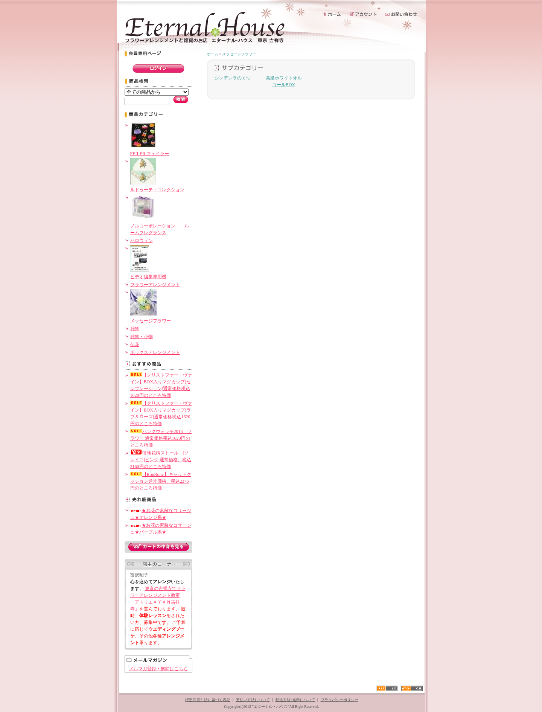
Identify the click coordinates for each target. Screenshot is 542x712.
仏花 (134, 344)
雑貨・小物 (141, 336)
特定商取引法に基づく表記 (207, 700)
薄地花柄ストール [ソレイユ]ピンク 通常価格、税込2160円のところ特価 (161, 459)
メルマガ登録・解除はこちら (158, 668)
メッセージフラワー (239, 54)
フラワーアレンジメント (155, 284)
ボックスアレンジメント (155, 352)
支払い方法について (253, 700)
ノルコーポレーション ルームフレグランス (159, 225)
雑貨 (134, 328)
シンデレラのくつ (233, 78)
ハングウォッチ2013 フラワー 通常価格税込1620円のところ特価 (161, 438)
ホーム (212, 54)
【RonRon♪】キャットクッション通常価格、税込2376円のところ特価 (160, 481)
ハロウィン (141, 240)
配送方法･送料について (295, 700)
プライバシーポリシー (339, 700)
